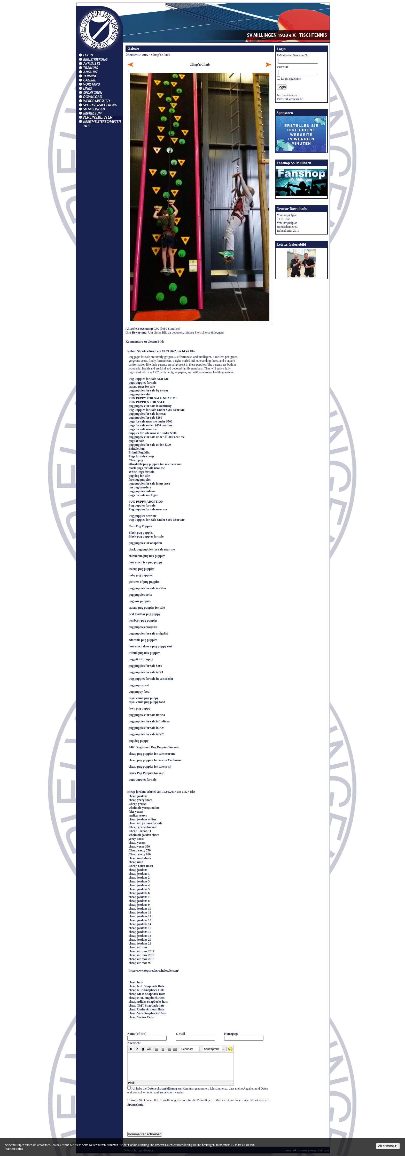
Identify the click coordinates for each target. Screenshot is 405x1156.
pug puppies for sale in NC (146, 734)
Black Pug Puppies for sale (146, 773)
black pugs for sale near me (147, 468)
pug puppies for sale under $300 (150, 445)
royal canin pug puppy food (147, 702)
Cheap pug (136, 460)
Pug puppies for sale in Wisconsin (151, 679)
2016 (145, 55)
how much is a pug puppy (145, 562)
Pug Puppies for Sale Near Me (148, 379)
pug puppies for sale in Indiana (149, 721)
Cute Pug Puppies (140, 526)
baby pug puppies (140, 575)
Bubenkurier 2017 (288, 230)
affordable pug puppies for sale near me (155, 464)
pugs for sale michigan (143, 495)
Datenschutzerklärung (162, 1088)
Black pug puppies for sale (146, 536)
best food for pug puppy (144, 614)
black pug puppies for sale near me (152, 549)
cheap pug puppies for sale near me (152, 753)
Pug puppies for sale (142, 505)
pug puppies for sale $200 (145, 417)
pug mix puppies (140, 601)
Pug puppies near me (142, 516)
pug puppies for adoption (145, 543)
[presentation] (166, 1117)
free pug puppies (140, 479)
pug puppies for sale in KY (146, 728)
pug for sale (136, 441)
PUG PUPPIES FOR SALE (147, 402)
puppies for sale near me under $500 (152, 433)
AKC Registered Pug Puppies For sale (154, 747)
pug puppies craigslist (143, 627)
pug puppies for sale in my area (149, 483)
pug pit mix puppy (141, 659)
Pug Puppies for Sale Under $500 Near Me (156, 410)
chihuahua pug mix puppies (147, 556)
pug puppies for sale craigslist (148, 633)
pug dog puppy (139, 741)
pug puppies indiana (142, 491)
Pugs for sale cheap (141, 456)
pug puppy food (139, 691)
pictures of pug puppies (144, 582)
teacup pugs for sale (142, 386)
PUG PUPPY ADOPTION (146, 501)
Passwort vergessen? (289, 99)
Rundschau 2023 (287, 227)
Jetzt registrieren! (288, 95)
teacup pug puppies (141, 569)
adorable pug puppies (143, 640)
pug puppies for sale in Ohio (147, 588)
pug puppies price (140, 594)
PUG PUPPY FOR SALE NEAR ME (153, 398)
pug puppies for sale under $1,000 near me (157, 437)
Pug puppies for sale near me (148, 509)
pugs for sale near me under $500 (150, 421)
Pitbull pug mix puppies (144, 653)
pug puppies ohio (140, 394)
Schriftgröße (212, 1049)
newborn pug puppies (143, 620)
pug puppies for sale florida (147, 715)
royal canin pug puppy (144, 698)
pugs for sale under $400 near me (150, 425)
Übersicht (132, 55)
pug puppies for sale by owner (148, 390)
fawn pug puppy (139, 708)
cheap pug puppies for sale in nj (150, 766)
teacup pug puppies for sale (147, 607)
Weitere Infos (14, 1149)
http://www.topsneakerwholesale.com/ (154, 970)
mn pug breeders (140, 487)
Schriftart (187, 1049)
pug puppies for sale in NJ (146, 672)
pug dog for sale (139, 476)
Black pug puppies (141, 532)
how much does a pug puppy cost (150, 646)
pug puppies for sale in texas (147, 413)
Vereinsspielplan (287, 215)
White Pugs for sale (141, 472)
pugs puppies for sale (142, 382)
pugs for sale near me (143, 429)
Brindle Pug (137, 448)
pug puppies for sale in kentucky (150, 406)
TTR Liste (283, 219)
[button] (131, 1049)
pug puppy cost (139, 685)
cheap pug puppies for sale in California (155, 760)
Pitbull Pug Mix (139, 452)
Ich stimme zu (388, 1146)
